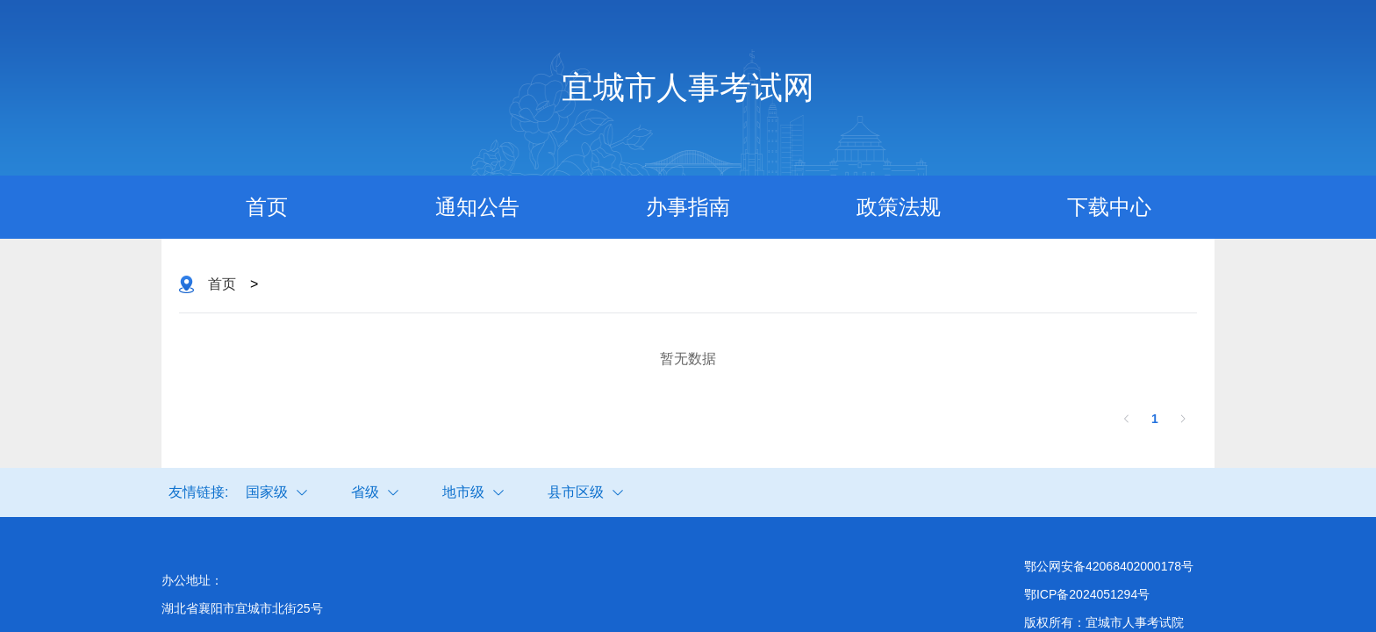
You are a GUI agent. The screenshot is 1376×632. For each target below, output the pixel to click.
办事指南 (688, 207)
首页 (267, 207)
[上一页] (1127, 419)
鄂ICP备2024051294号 (1087, 594)
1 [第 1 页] (1154, 419)
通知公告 (477, 207)
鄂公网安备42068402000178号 (1108, 566)
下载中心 (1109, 207)
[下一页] (1183, 419)
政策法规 (898, 207)
